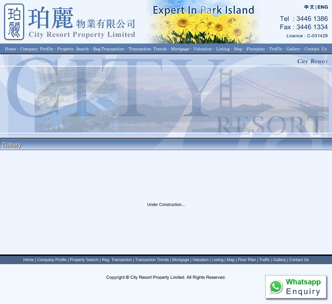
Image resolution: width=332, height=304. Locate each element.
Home (28, 259)
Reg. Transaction (117, 259)
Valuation (201, 259)
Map (230, 259)
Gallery (279, 259)
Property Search (84, 259)
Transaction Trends (152, 259)
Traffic (264, 259)
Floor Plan (247, 259)
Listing (218, 259)
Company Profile (52, 259)
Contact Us (299, 259)
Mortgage (180, 259)
